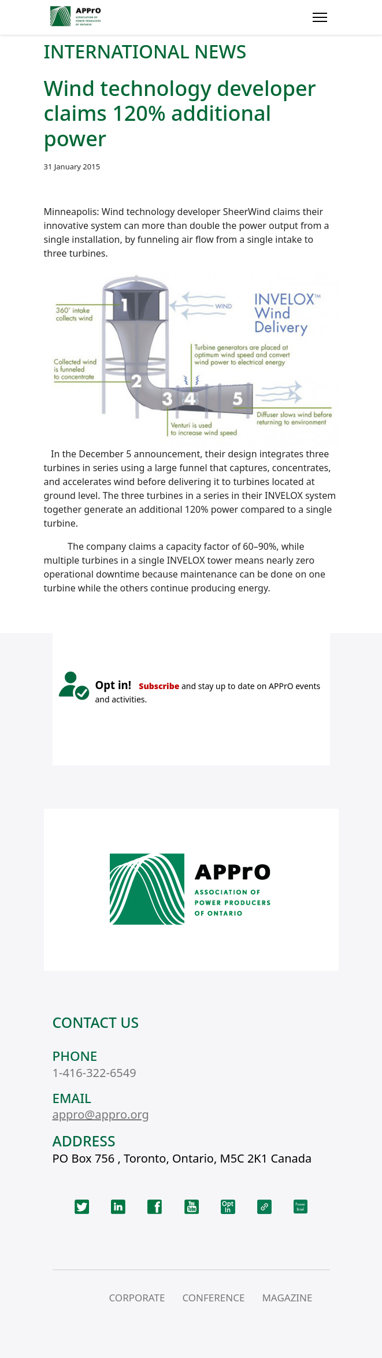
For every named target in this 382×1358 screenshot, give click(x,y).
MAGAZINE (287, 1297)
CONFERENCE (213, 1297)
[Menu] (320, 17)
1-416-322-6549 (94, 1073)
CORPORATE (137, 1297)
